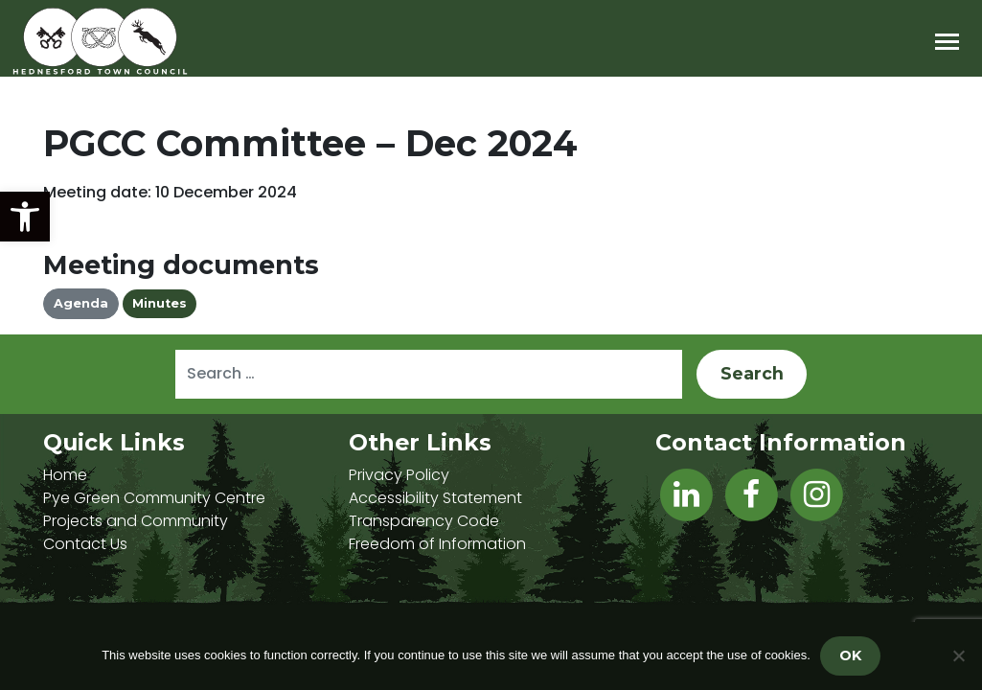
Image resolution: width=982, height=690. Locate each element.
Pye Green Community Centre (154, 498)
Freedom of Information (437, 544)
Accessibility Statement (435, 498)
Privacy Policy (399, 475)
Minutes (159, 303)
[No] (958, 655)
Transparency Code (424, 521)
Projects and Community (135, 521)
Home (65, 475)
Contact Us (85, 544)
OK (850, 655)
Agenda (81, 303)
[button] (25, 217)
